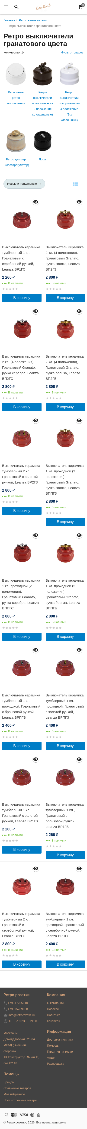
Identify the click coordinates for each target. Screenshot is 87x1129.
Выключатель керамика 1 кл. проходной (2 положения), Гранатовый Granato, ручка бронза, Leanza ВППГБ (65, 594)
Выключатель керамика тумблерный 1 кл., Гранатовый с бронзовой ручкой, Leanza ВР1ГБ (65, 815)
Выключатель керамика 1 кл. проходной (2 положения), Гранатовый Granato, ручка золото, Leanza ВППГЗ (65, 479)
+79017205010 (18, 1003)
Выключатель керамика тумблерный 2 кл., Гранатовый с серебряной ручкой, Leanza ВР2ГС (21, 925)
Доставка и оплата (60, 1039)
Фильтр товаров (72, 52)
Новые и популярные (22, 183)
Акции (51, 1057)
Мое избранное (14, 1094)
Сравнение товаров (17, 1088)
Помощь (53, 1045)
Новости (53, 1009)
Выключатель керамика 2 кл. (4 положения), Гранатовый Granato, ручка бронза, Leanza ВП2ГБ (65, 367)
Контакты (53, 1021)
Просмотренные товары (20, 1100)
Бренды (8, 1082)
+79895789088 (18, 1009)
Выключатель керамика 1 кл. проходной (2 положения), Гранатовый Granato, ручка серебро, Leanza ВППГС (21, 594)
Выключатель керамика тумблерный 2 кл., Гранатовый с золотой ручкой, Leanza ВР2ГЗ (21, 474)
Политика (54, 1015)
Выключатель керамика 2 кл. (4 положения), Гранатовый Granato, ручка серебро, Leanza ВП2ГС (21, 367)
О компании (55, 1003)
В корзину (21, 298)
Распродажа (55, 1063)
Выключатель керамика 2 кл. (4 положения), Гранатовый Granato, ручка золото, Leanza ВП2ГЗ (65, 258)
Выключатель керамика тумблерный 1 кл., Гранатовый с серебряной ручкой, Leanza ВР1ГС (21, 258)
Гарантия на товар (60, 1051)
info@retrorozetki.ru (22, 1015)
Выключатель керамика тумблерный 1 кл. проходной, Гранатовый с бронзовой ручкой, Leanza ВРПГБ (21, 706)
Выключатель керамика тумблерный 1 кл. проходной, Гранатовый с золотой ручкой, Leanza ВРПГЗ (65, 706)
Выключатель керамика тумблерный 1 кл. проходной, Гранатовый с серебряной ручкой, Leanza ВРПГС (65, 925)
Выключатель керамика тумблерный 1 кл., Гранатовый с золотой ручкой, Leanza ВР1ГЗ (21, 812)
